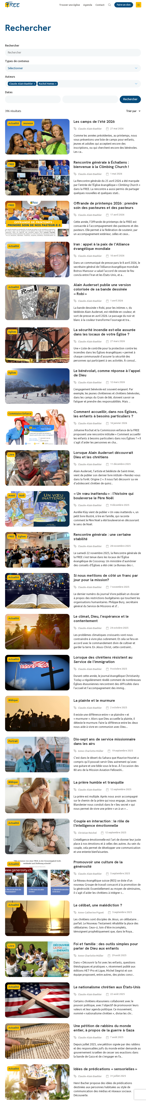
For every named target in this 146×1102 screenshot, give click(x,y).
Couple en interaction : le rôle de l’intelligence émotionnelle (101, 823)
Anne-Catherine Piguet (91, 912)
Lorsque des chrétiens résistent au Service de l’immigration (103, 659)
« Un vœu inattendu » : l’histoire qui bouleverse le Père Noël (103, 496)
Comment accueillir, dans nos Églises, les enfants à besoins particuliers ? (105, 414)
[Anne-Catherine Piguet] (75, 911)
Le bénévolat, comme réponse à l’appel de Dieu (107, 373)
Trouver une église (69, 5)
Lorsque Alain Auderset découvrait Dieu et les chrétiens (103, 455)
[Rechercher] (73, 52)
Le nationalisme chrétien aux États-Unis (107, 987)
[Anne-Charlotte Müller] (75, 750)
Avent (11, 495)
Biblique (13, 700)
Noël (21, 495)
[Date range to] (90, 99)
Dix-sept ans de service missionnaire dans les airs (104, 741)
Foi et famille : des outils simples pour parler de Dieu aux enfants (106, 946)
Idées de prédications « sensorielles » (105, 1069)
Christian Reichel (87, 832)
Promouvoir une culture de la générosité (98, 864)
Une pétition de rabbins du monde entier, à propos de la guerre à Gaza (104, 1028)
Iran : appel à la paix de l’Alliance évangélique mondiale (102, 246)
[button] (138, 4)
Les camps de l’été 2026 (94, 121)
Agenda (87, 5)
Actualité (13, 123)
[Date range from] (33, 99)
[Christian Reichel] (75, 832)
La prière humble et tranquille (99, 782)
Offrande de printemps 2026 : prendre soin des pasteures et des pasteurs (106, 205)
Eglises (12, 331)
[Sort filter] (113, 111)
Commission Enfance (19, 413)
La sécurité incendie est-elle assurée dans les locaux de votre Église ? (104, 332)
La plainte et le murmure (94, 700)
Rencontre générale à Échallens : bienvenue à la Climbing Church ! (102, 164)
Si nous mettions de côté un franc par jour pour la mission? (106, 577)
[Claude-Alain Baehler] (75, 128)
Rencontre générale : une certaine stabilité (102, 537)
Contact (99, 5)
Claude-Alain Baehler (90, 129)
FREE (11, 164)
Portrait (13, 741)
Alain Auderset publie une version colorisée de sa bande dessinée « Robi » (102, 289)
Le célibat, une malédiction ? (98, 905)
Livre (11, 454)
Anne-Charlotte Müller (90, 751)
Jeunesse (28, 123)
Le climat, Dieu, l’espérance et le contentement (101, 618)
